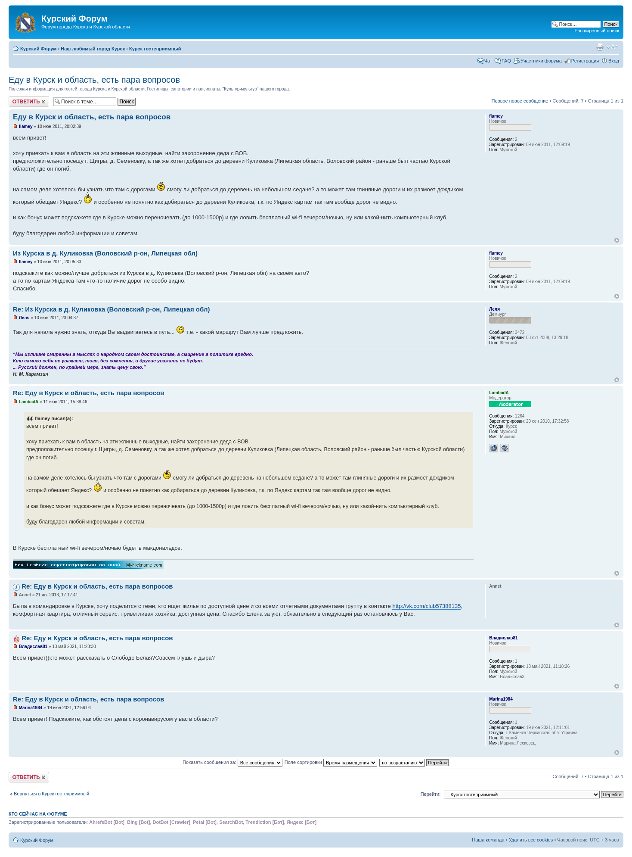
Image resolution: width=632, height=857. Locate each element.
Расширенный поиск (596, 30)
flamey (26, 126)
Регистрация (585, 60)
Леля (24, 317)
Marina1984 (30, 707)
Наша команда (488, 839)
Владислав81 (33, 646)
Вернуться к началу (616, 240)
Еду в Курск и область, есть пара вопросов (94, 79)
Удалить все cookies (531, 839)
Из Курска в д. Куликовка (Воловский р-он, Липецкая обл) (105, 253)
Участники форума (541, 60)
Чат (488, 60)
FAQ (506, 60)
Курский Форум (38, 48)
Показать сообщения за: (232, 762)
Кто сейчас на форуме (38, 813)
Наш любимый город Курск (93, 48)
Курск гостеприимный (155, 48)
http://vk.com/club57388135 (426, 606)
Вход (613, 60)
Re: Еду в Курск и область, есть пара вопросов (88, 392)
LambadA (29, 401)
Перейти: (431, 794)
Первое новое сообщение (520, 100)
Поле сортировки (331, 762)
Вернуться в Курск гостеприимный (51, 793)
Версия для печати (599, 47)
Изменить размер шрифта (613, 47)
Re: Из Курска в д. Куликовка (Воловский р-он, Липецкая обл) (111, 309)
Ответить (29, 101)
